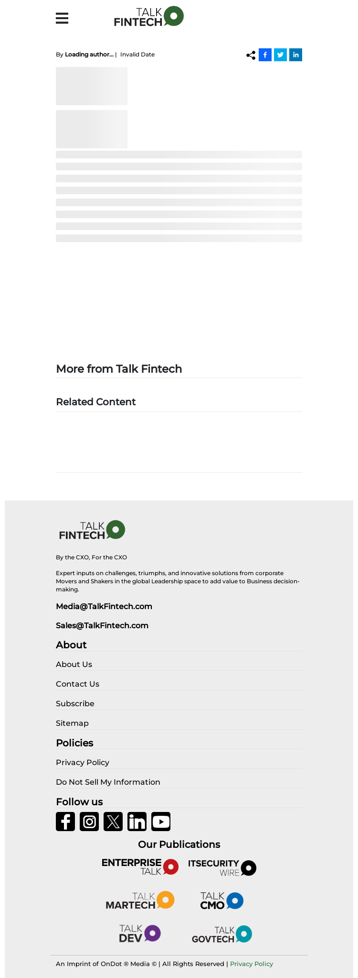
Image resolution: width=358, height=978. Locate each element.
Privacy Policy (251, 963)
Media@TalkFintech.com (104, 606)
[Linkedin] (295, 54)
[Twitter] (280, 54)
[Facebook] (265, 54)
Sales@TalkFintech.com (102, 625)
